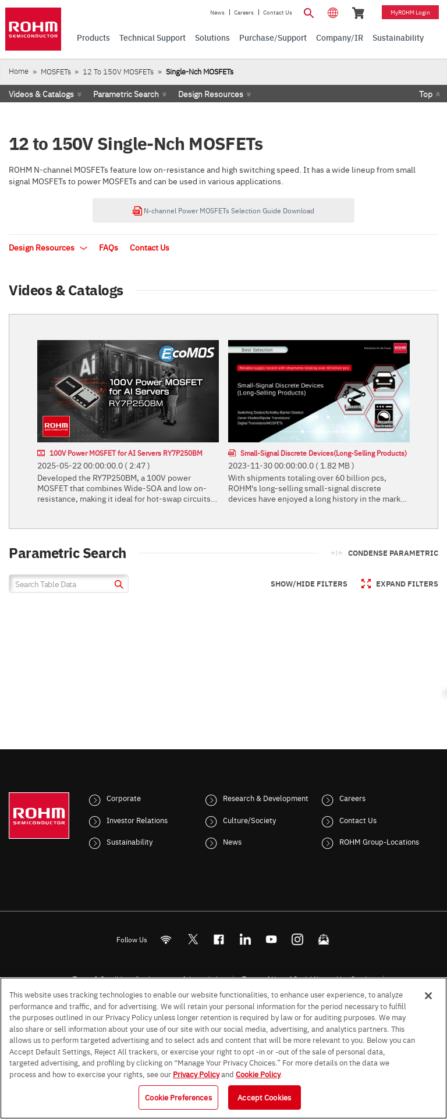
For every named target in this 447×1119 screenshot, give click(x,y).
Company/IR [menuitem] (339, 37)
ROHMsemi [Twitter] (192, 939)
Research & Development (265, 797)
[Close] (428, 996)
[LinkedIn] (245, 939)
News (217, 12)
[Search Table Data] (69, 583)
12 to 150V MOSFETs (118, 71)
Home (19, 71)
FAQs (108, 247)
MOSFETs (56, 71)
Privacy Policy (196, 1073)
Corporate (124, 797)
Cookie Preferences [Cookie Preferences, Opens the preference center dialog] (178, 1097)
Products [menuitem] (93, 37)
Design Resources (210, 93)
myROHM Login (410, 12)
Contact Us (277, 12)
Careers (244, 12)
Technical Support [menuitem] (152, 37)
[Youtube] (271, 939)
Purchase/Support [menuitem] (273, 37)
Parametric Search (126, 93)
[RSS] (166, 939)
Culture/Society (249, 819)
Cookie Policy (258, 1073)
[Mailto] (324, 939)
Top (425, 93)
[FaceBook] (219, 939)
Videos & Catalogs (41, 93)
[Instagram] (297, 939)
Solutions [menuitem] (212, 37)
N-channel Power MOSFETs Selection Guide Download (223, 211)
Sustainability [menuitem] (398, 37)
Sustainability (129, 841)
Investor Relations (137, 819)
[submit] (117, 585)
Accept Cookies (264, 1097)
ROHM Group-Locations (379, 841)
